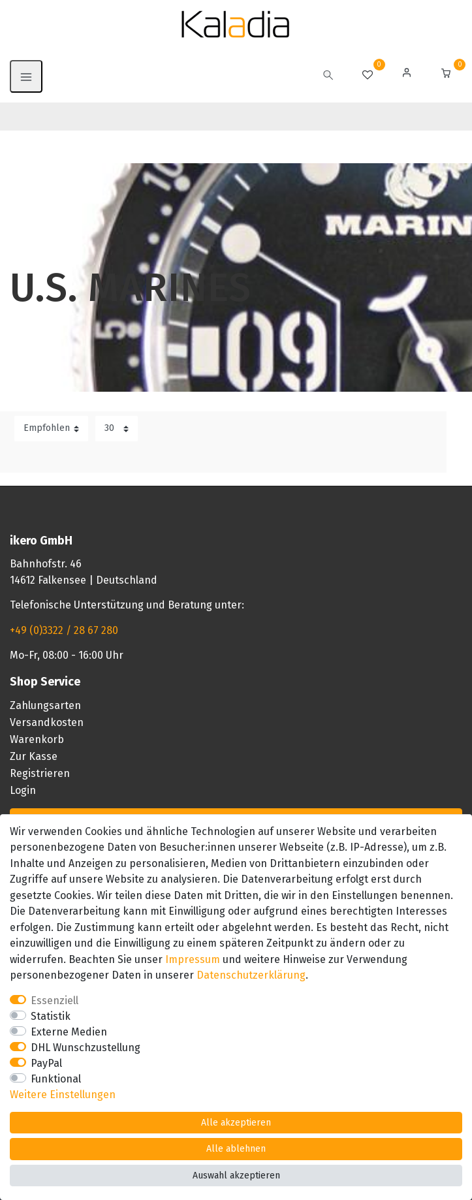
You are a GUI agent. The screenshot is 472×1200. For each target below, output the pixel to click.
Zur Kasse (33, 756)
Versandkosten (47, 722)
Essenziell (54, 1000)
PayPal (46, 1063)
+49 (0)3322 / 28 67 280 (64, 630)
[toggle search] (328, 76)
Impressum (192, 959)
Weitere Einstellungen (63, 1094)
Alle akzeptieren (236, 1122)
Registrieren (40, 773)
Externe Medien (69, 1032)
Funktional (56, 1079)
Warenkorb (37, 739)
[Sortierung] (51, 428)
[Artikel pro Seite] (116, 428)
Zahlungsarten (45, 705)
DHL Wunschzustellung (85, 1047)
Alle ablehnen (236, 1148)
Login (23, 790)
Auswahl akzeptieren (236, 1175)
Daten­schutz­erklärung (251, 975)
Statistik (51, 1016)
